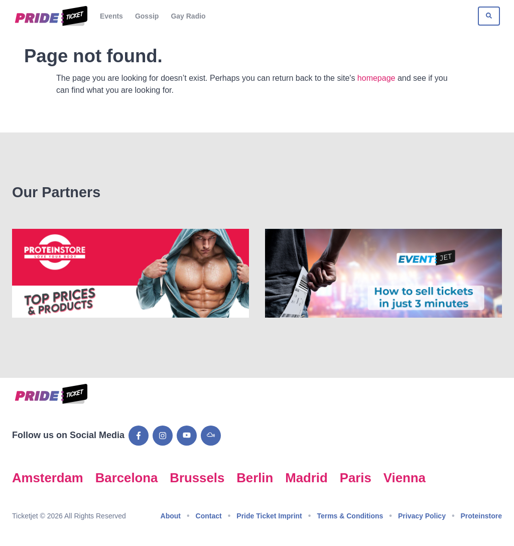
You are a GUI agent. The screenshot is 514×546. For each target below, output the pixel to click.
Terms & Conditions (350, 516)
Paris (355, 478)
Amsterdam (47, 478)
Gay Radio (188, 16)
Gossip (147, 16)
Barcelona (126, 478)
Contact (209, 516)
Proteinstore (481, 516)
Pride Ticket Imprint (269, 516)
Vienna (404, 478)
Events (111, 16)
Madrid (306, 478)
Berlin (254, 478)
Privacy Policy (422, 516)
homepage (376, 78)
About (171, 516)
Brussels (197, 478)
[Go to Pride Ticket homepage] (50, 16)
